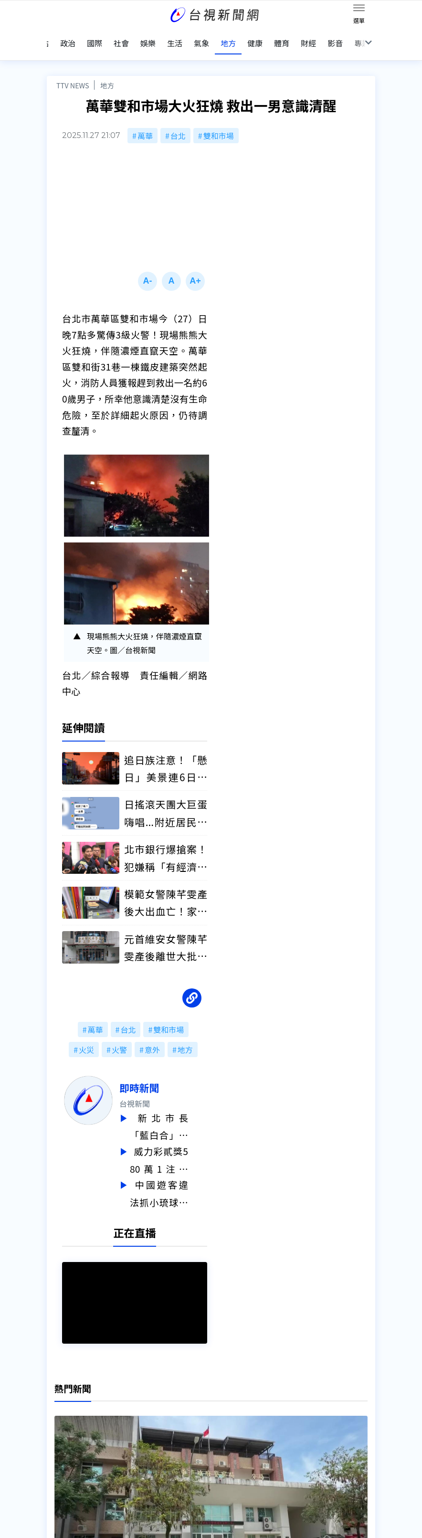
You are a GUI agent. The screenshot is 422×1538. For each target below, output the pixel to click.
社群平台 (62, 1452)
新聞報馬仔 (137, 1425)
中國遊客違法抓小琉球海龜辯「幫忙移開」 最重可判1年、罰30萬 (178, 1178)
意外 (152, 1037)
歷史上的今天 (141, 1438)
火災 (86, 1037)
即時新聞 (158, 1076)
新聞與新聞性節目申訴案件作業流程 (251, 1412)
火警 (119, 1037)
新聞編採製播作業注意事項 (236, 1398)
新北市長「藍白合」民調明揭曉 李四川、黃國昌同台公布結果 (178, 1114)
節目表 (58, 1438)
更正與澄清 (137, 1398)
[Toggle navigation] (359, 9)
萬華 (145, 123)
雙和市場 (218, 123)
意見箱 (129, 1412)
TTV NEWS (72, 73)
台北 (178, 123)
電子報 (201, 1425)
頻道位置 (62, 1425)
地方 (107, 73)
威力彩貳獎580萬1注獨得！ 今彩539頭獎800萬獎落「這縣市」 (178, 1146)
